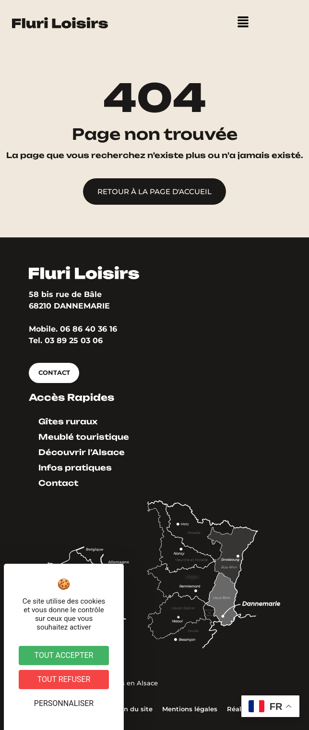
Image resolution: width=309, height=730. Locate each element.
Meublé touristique (83, 437)
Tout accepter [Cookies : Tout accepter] (64, 655)
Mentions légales (189, 709)
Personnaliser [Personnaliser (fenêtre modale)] (64, 703)
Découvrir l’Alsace (81, 452)
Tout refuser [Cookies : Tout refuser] (64, 679)
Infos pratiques (75, 467)
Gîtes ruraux (67, 421)
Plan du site (133, 709)
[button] (242, 22)
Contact (58, 483)
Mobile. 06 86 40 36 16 (73, 329)
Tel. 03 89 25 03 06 (66, 340)
